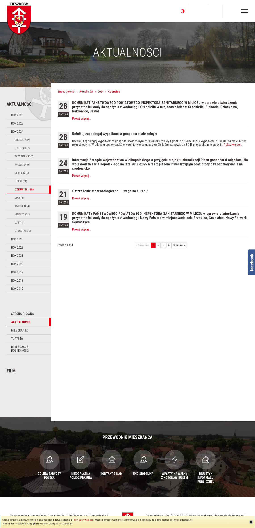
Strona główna (22, 314)
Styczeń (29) (23, 230)
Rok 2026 (17, 115)
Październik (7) (24, 156)
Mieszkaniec (20, 330)
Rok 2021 (17, 256)
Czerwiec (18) (24, 189)
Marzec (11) (22, 214)
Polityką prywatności (83, 519)
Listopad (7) (22, 148)
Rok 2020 (17, 264)
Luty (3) (20, 222)
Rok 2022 (17, 247)
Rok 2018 (17, 280)
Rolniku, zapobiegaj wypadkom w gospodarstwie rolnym (114, 134)
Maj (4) (19, 197)
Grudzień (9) (22, 140)
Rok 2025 (17, 123)
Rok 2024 (17, 131)
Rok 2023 (17, 239)
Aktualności (20, 322)
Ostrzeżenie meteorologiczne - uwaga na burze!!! (110, 191)
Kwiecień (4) (22, 206)
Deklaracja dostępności (20, 348)
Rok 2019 (17, 272)
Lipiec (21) (21, 181)
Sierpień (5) (22, 173)
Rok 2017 (17, 289)
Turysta (17, 338)
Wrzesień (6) (22, 164)
